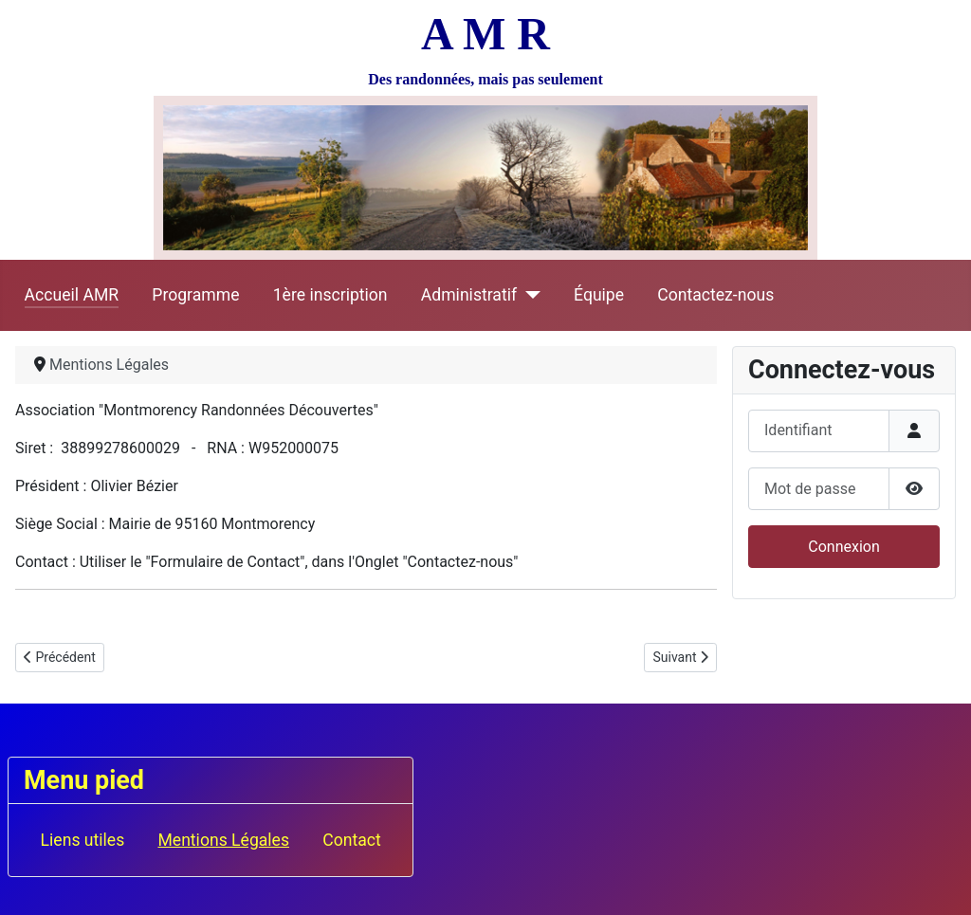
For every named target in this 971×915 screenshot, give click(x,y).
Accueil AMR (72, 294)
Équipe (599, 294)
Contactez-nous (715, 294)
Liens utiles (83, 840)
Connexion (843, 547)
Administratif (469, 294)
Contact (351, 840)
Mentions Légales (223, 840)
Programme (195, 294)
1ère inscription (330, 294)
